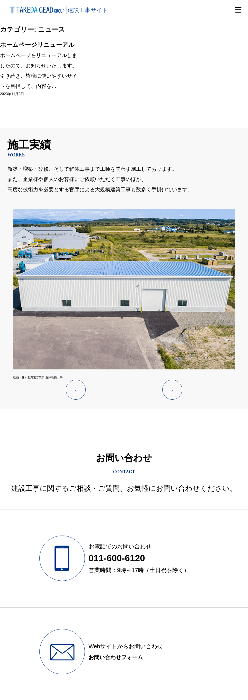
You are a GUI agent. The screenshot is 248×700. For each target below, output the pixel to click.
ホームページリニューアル (37, 50)
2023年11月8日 (11, 106)
